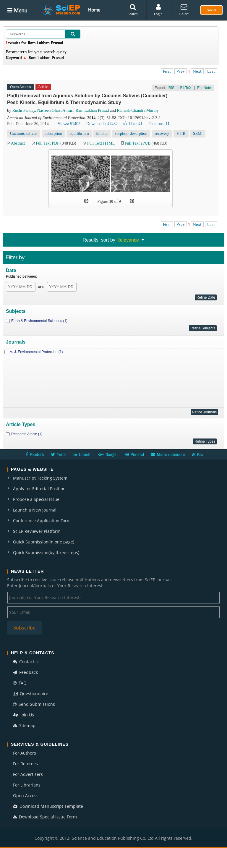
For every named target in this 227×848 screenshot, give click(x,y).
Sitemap (24, 725)
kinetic (102, 133)
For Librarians (26, 785)
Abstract (18, 143)
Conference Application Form (42, 520)
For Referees (25, 763)
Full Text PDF (47, 143)
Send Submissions (34, 704)
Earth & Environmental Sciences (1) (39, 321)
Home (94, 10)
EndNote (204, 88)
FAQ (20, 683)
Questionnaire (30, 693)
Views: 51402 (69, 124)
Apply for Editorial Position (39, 488)
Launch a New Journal (34, 510)
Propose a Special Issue (36, 499)
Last (211, 71)
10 (111, 201)
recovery (162, 133)
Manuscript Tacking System (40, 478)
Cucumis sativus (23, 133)
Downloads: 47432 (102, 124)
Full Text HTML (101, 143)
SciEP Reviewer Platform (37, 531)
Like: (133, 124)
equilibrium (79, 133)
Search (133, 10)
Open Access (25, 795)
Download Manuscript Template (48, 806)
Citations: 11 (158, 124)
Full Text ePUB (137, 143)
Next (197, 71)
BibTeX (185, 88)
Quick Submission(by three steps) (46, 552)
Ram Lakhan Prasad (92, 110)
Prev (180, 71)
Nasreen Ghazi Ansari (55, 110)
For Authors (24, 753)
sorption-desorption (131, 133)
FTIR (180, 133)
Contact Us (26, 661)
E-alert (184, 10)
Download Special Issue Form (45, 817)
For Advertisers (28, 774)
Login (158, 10)
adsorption (53, 133)
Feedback (25, 672)
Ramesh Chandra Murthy (138, 110)
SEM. (197, 133)
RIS (171, 88)
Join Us (23, 715)
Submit (211, 10)
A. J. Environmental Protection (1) (36, 352)
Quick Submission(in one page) (43, 542)
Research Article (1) (26, 434)
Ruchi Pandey (23, 110)
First (167, 71)
